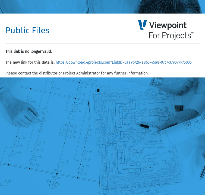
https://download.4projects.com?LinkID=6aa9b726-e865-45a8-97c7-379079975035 (124, 62)
